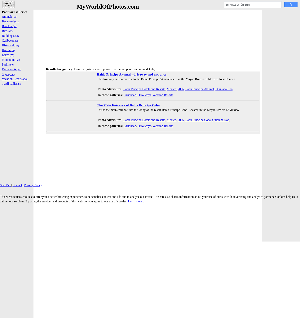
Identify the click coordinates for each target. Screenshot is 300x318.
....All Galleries (11, 83)
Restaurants (11, 69)
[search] (252, 5)
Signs (8, 74)
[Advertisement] (153, 36)
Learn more (135, 201)
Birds (7, 31)
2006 (181, 89)
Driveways (144, 95)
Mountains (11, 59)
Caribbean (130, 95)
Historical (10, 45)
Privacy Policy (33, 185)
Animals (9, 16)
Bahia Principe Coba (198, 120)
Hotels (8, 50)
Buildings (10, 35)
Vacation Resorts (162, 95)
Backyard (10, 21)
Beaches (9, 26)
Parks (8, 64)
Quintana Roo (223, 89)
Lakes (8, 55)
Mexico (171, 89)
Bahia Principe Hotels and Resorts (144, 89)
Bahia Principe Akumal (199, 89)
